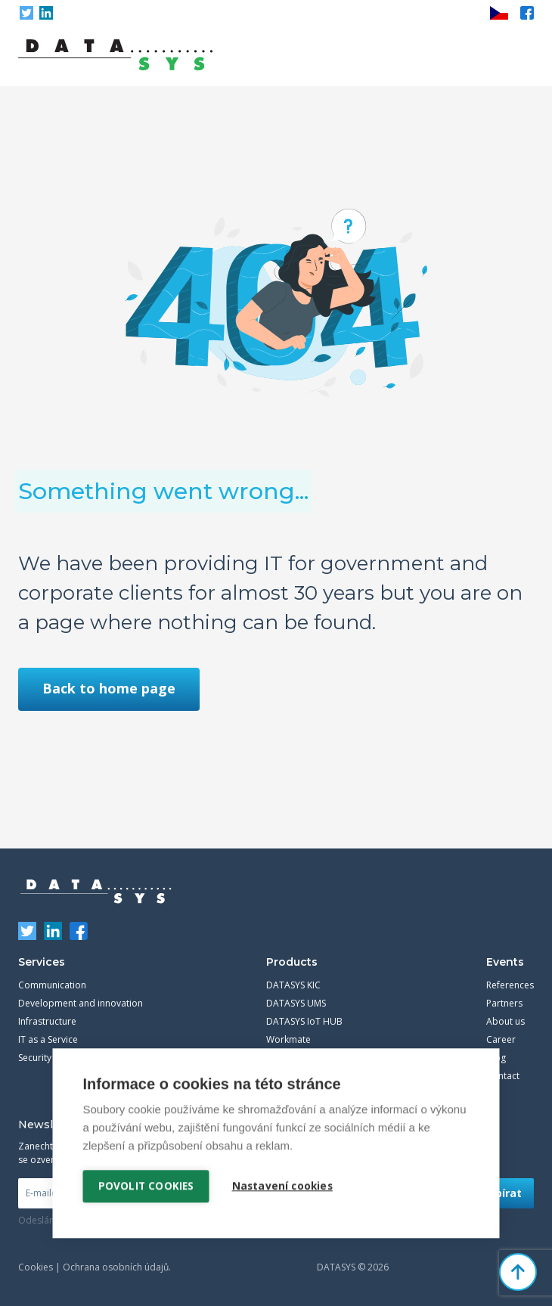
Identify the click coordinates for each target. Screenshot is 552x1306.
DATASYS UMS (296, 1003)
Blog (496, 1057)
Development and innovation (80, 1003)
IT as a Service (48, 1039)
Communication (52, 985)
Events (505, 962)
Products (292, 962)
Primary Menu (522, 55)
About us (505, 1021)
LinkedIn (46, 13)
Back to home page (108, 688)
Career (501, 1039)
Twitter (26, 13)
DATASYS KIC (293, 985)
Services (41, 962)
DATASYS (96, 891)
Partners (504, 1003)
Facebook (527, 13)
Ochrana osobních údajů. (117, 1267)
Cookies (35, 1267)
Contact (502, 1075)
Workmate (288, 1039)
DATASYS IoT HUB (304, 1021)
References (510, 985)
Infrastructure (47, 1021)
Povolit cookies (146, 1185)
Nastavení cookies (282, 1185)
